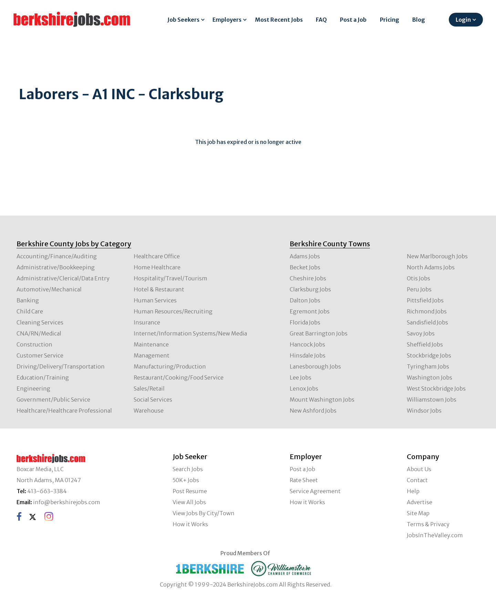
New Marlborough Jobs (437, 256)
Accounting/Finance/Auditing (57, 256)
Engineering (33, 388)
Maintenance (151, 344)
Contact (417, 480)
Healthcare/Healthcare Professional (64, 410)
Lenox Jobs (304, 388)
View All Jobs (189, 502)
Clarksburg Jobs (310, 289)
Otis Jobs (418, 278)
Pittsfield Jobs (425, 300)
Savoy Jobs (421, 333)
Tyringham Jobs (428, 366)
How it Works (190, 524)
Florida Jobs (305, 322)
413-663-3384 (47, 491)
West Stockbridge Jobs (436, 388)
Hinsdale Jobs (308, 355)
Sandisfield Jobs (427, 322)
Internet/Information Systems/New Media (190, 333)
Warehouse (149, 410)
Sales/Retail (149, 388)
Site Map (418, 513)
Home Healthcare (157, 267)
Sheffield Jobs (425, 344)
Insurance (147, 322)
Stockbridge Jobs (429, 355)
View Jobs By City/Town (204, 513)
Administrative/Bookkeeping (56, 267)
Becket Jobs (305, 267)
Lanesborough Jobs (315, 366)
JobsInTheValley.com (435, 535)
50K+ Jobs (186, 480)
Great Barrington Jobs (319, 333)
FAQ (321, 19)
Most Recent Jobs (279, 19)
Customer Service (40, 355)
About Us (419, 469)
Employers (227, 19)
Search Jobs (188, 469)
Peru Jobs (419, 289)
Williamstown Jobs (431, 399)
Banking (28, 300)
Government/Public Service (53, 399)
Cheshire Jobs (308, 278)
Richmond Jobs (427, 311)
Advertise (419, 502)
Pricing (389, 19)
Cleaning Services (40, 322)
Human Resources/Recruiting (173, 311)
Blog (418, 19)
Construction (34, 344)
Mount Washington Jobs (322, 399)
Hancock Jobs (307, 344)
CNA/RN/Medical (39, 333)
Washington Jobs (429, 377)
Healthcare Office (157, 256)
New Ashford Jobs (313, 410)
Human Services (155, 300)
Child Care (30, 311)
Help (413, 491)
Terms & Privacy (428, 524)
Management (151, 355)
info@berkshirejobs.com (66, 502)
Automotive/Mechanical (49, 289)
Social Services (153, 399)
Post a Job (353, 19)
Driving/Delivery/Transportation (61, 366)
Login (463, 19)
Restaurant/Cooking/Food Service (179, 377)
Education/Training (43, 377)
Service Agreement (315, 491)
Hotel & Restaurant (159, 289)
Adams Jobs (305, 256)
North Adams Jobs (431, 267)
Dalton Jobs (305, 300)
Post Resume (190, 491)
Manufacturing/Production (170, 366)
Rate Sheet (304, 480)
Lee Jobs (300, 377)
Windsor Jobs (424, 410)
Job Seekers (183, 19)
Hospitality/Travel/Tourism (170, 278)
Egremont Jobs (310, 311)
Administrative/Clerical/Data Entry (63, 278)
